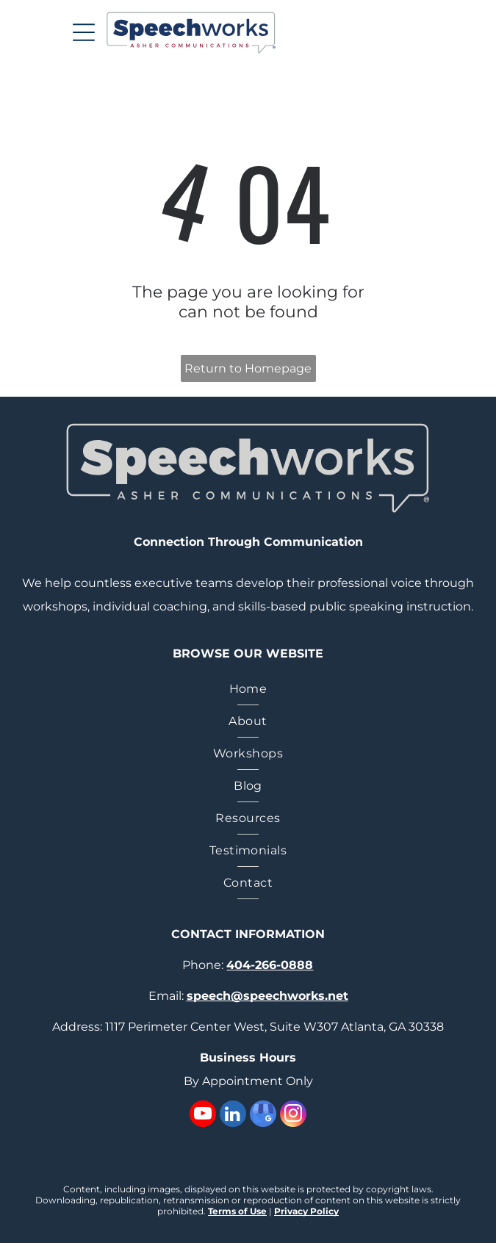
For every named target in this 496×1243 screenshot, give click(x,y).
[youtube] (203, 1115)
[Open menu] (84, 32)
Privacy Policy (306, 1211)
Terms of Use (237, 1211)
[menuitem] (248, 689)
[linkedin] (233, 1115)
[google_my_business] (263, 1115)
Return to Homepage (248, 368)
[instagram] (293, 1115)
